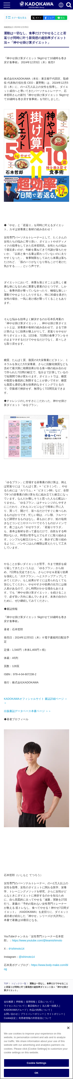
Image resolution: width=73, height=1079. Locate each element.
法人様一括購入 (50, 1005)
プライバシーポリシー (32, 1014)
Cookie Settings (36, 1062)
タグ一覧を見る (16, 17)
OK (37, 1072)
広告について (45, 1001)
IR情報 (19, 1001)
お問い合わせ (11, 1014)
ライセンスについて (14, 1005)
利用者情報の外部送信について (35, 1018)
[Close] (68, 1028)
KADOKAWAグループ (15, 1010)
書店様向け (33, 1005)
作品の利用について (39, 1010)
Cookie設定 (10, 1018)
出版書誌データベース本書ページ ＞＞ (27, 711)
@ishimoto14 (27, 956)
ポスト (38, 18)
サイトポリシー (55, 1014)
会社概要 (8, 1001)
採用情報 (30, 1001)
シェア (50, 18)
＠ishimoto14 (16, 948)
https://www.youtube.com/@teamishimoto (37, 940)
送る (63, 18)
